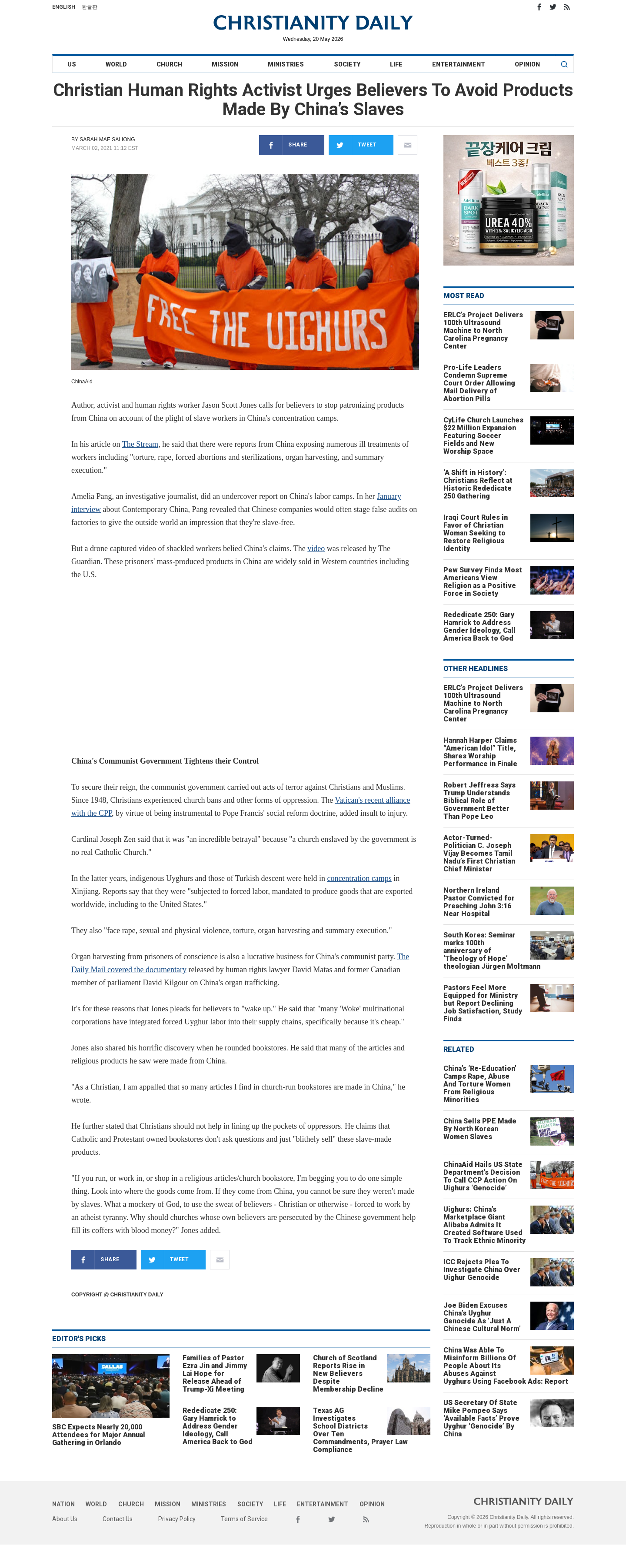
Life (396, 64)
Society (347, 64)
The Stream (140, 444)
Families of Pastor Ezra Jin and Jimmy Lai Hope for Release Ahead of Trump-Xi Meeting (215, 1373)
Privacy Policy (177, 1518)
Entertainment (458, 64)
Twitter (553, 7)
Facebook (539, 7)
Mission (225, 64)
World (116, 64)
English (63, 7)
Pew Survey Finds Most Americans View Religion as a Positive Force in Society (482, 582)
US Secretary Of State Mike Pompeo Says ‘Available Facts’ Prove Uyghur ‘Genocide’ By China (481, 1418)
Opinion (527, 64)
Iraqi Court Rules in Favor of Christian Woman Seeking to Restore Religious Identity (475, 533)
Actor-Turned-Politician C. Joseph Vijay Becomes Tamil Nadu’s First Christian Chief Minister (479, 853)
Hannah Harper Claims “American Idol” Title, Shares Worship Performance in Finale (480, 752)
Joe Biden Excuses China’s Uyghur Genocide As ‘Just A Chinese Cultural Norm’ (482, 1317)
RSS (567, 7)
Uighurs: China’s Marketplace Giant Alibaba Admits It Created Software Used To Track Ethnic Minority (484, 1225)
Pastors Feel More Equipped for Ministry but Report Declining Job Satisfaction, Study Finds (482, 1003)
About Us (64, 1518)
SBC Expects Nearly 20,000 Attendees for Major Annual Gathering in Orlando (98, 1435)
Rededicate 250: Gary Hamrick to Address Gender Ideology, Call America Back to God (218, 1426)
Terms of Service (244, 1518)
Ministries (286, 64)
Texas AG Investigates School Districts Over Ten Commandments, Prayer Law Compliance (360, 1430)
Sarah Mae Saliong (107, 139)
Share (283, 145)
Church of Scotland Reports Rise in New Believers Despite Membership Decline (348, 1373)
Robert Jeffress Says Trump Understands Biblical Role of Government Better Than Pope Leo (479, 801)
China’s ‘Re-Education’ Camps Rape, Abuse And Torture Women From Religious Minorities (479, 1084)
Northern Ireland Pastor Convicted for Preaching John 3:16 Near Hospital (479, 902)
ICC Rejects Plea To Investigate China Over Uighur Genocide (481, 1270)
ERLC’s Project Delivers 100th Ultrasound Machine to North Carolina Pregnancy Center (483, 330)
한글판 (89, 7)
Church (169, 64)
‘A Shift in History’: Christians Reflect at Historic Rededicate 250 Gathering (478, 484)
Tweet (353, 145)
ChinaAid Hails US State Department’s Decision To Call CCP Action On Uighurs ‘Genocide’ (483, 1176)
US (71, 64)
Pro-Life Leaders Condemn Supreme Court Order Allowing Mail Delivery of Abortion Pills (479, 383)
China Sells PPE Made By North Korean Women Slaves (479, 1129)
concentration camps (359, 878)
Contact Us (118, 1518)
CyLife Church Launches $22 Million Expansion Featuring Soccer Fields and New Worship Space (483, 435)
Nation (63, 1504)
